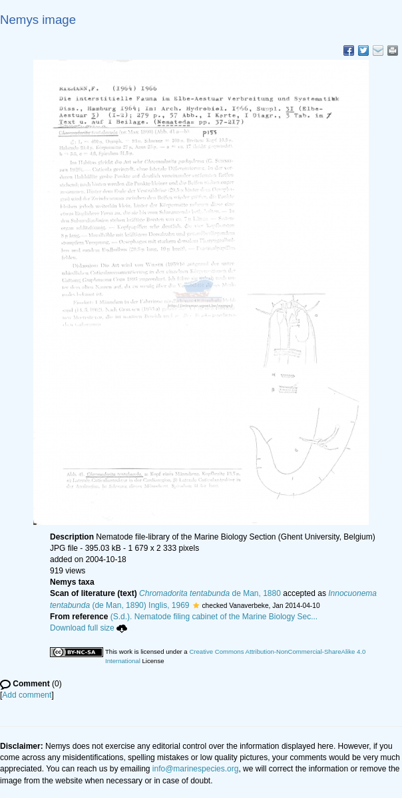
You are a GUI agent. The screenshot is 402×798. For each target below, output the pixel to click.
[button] (196, 605)
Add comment (26, 695)
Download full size (88, 628)
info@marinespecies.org (195, 768)
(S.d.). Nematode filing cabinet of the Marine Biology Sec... (214, 616)
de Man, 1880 (210, 593)
